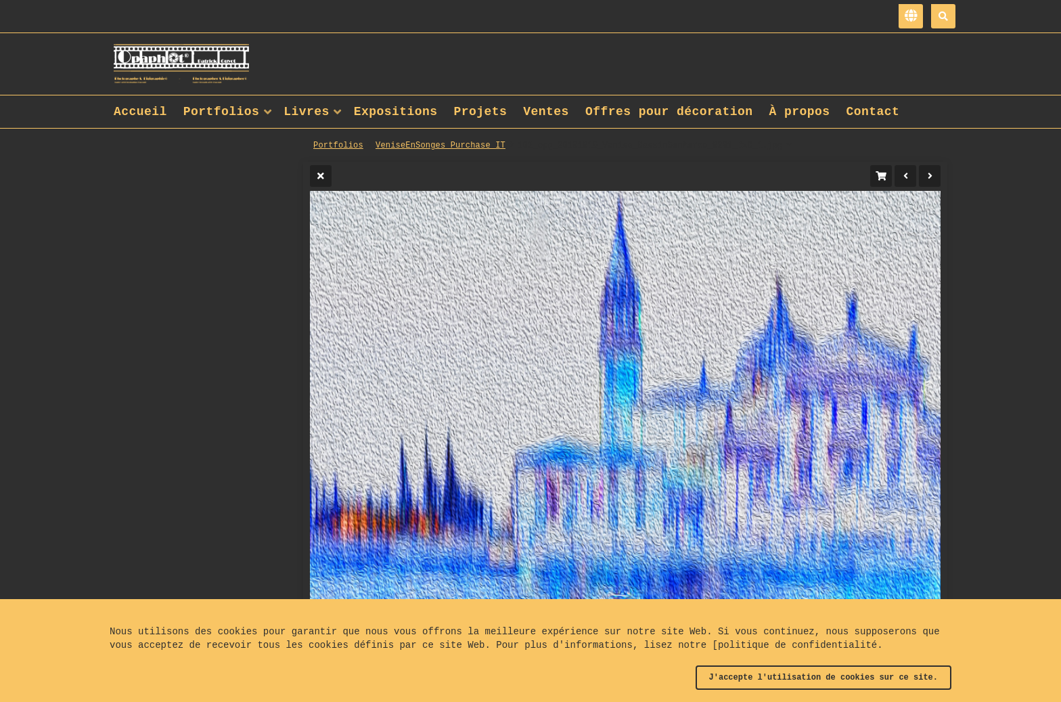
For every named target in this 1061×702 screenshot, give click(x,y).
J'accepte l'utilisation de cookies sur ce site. (823, 677)
